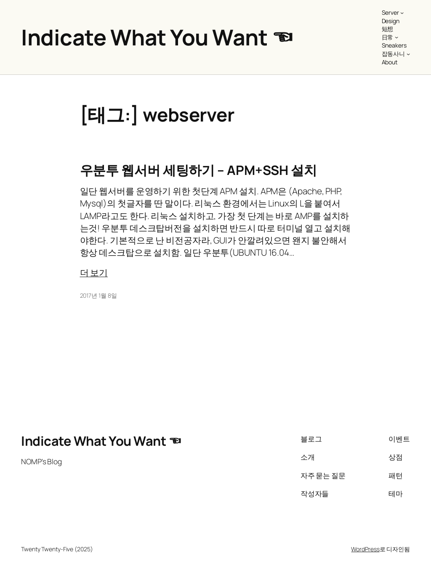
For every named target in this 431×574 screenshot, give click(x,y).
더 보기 (94, 272)
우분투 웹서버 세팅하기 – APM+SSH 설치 (198, 170)
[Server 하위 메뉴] (402, 12)
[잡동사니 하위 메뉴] (408, 54)
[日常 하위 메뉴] (396, 37)
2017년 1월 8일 (98, 295)
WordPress (365, 549)
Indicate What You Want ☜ (157, 37)
